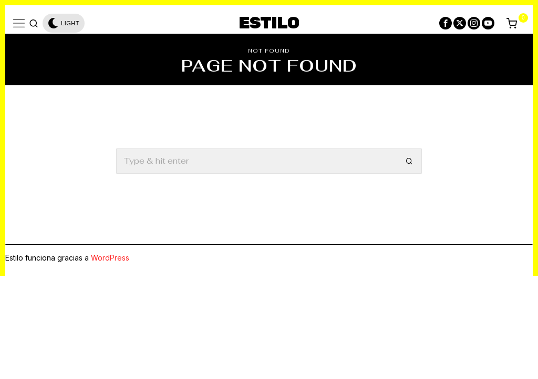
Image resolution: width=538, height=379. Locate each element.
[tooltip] (445, 23)
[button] (409, 161)
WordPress (110, 257)
